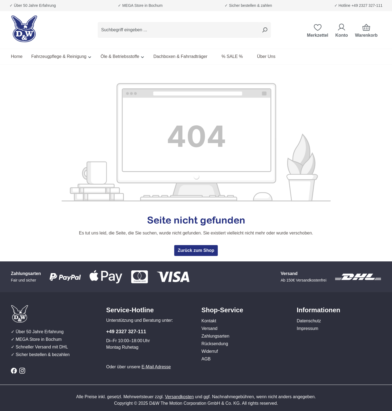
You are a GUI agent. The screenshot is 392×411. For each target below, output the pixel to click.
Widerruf (209, 351)
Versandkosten (179, 396)
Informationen (318, 310)
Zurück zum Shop (196, 250)
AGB (206, 359)
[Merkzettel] (318, 29)
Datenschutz (309, 321)
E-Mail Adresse (156, 366)
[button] (243, 304)
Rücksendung (214, 343)
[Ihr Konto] (341, 30)
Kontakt (208, 321)
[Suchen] (264, 30)
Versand (209, 328)
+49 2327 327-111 (126, 331)
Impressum (307, 328)
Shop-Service (222, 310)
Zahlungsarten (215, 336)
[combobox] (178, 30)
